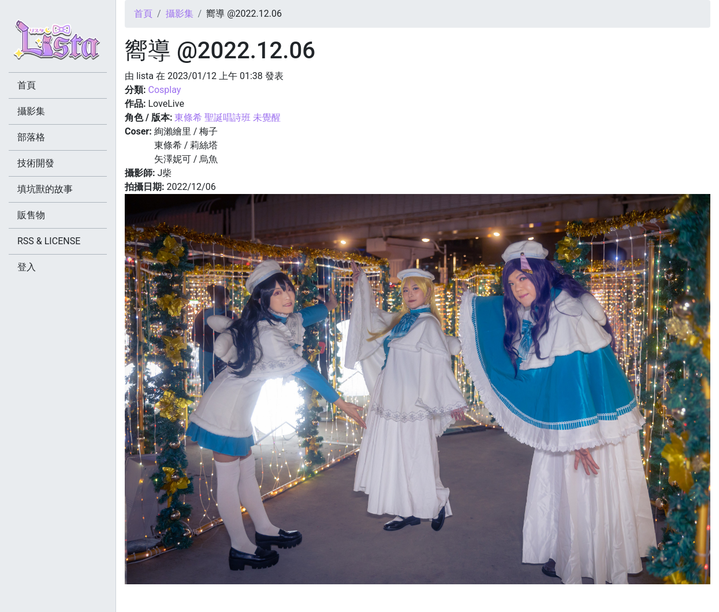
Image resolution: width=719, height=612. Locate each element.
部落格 (31, 137)
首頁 (143, 13)
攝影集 (179, 13)
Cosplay (164, 89)
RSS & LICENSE (48, 241)
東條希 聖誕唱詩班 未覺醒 (227, 117)
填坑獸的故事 (45, 189)
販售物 (31, 215)
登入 (26, 267)
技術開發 (35, 163)
